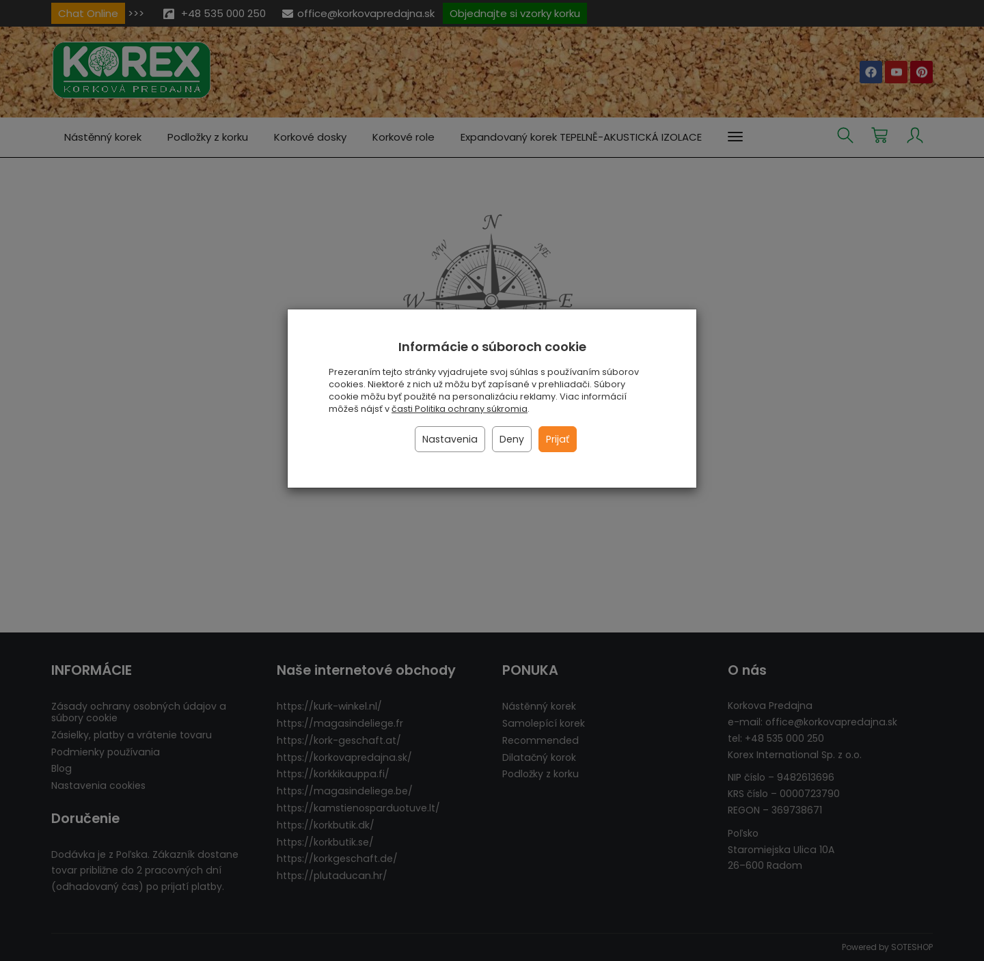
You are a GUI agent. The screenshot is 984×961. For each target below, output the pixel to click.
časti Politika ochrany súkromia (460, 409)
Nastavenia (450, 439)
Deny (512, 439)
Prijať (557, 439)
